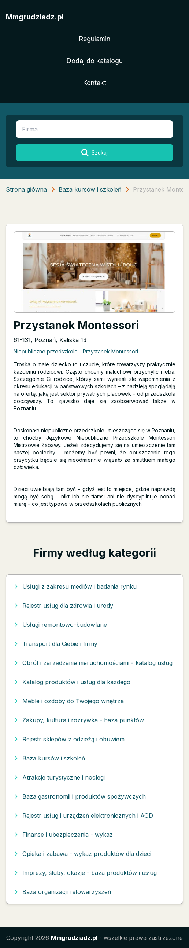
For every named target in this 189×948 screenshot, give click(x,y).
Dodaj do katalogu (94, 61)
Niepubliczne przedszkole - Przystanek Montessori (76, 351)
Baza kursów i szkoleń (90, 189)
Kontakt (94, 83)
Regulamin (94, 39)
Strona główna (26, 189)
